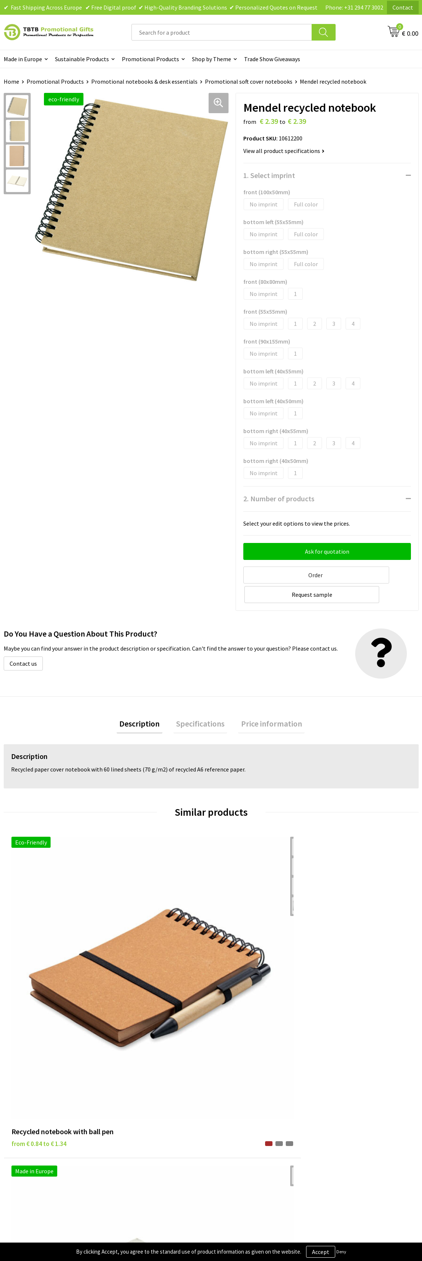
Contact (402, 7)
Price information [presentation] (266, 702)
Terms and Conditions (247, 1090)
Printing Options (139, 1090)
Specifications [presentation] (200, 702)
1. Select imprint (269, 175)
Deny (341, 1251)
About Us (334, 1056)
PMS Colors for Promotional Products (153, 1106)
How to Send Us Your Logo (149, 1123)
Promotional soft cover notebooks (248, 81)
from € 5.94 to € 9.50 (246, 941)
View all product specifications (284, 150)
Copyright (233, 1101)
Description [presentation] (145, 702)
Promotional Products (150, 59)
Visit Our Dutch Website (352, 1090)
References (337, 1078)
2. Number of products (279, 498)
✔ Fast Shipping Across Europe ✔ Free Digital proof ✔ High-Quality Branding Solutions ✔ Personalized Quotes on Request (161, 7)
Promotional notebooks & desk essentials (144, 81)
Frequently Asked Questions (152, 1056)
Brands (229, 1056)
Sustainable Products (82, 59)
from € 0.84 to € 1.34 (38, 941)
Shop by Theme (211, 59)
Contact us (23, 641)
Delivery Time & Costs (144, 1067)
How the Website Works (147, 1078)
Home (11, 81)
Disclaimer (233, 1078)
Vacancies (335, 1067)
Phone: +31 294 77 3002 (354, 7)
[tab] (145, 703)
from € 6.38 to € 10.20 (144, 941)
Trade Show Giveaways (272, 59)
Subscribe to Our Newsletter (256, 1112)
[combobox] (221, 32)
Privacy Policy (237, 1067)
